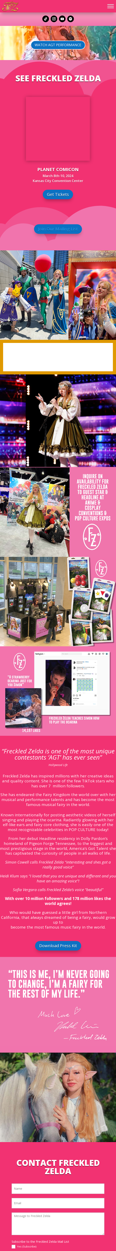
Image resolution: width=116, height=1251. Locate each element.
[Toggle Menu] (110, 6)
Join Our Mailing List (58, 229)
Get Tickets (58, 194)
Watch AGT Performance (58, 44)
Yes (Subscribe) (24, 1247)
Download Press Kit (58, 945)
